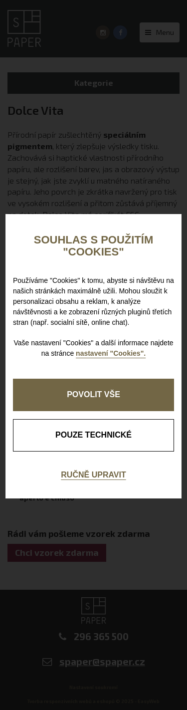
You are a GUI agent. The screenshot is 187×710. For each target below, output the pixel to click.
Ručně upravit (93, 475)
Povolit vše (93, 394)
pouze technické (93, 435)
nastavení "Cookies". (111, 353)
